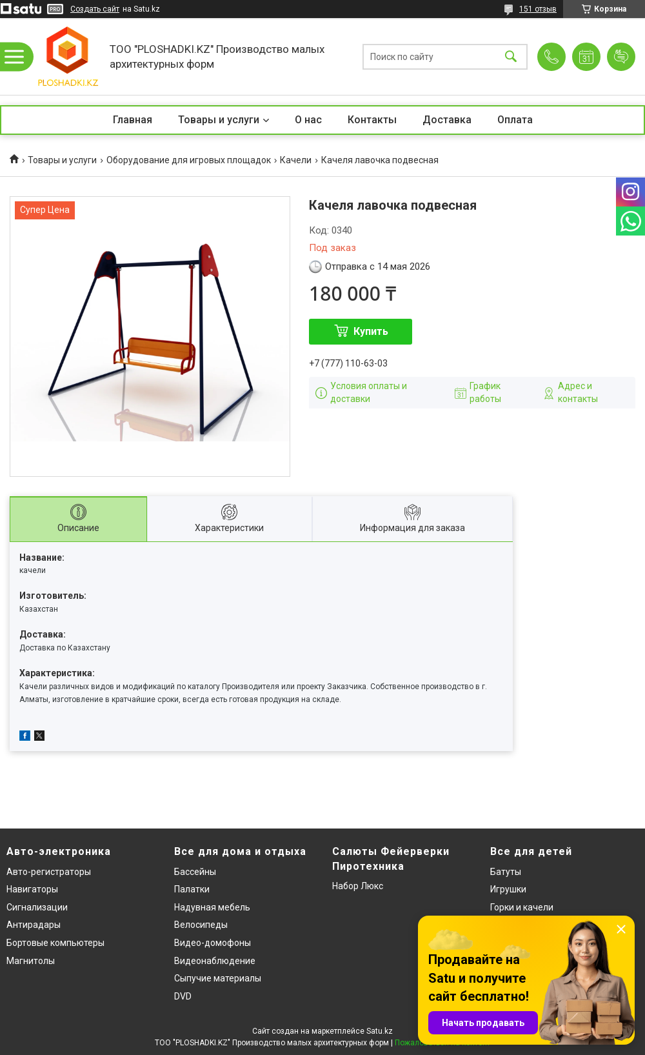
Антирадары (33, 924)
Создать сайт (94, 9)
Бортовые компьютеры (55, 943)
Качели (296, 160)
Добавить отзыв (621, 57)
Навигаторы (32, 889)
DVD (183, 996)
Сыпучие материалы (217, 978)
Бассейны (195, 872)
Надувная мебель (212, 907)
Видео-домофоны (212, 943)
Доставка (446, 120)
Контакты (372, 120)
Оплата (515, 120)
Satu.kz (379, 1031)
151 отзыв (538, 9)
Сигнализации (37, 907)
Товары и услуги (218, 120)
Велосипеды (201, 924)
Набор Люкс (357, 886)
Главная (132, 120)
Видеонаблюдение (214, 961)
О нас (308, 120)
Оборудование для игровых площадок (188, 160)
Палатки (192, 889)
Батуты (505, 872)
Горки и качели (521, 907)
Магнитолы (30, 961)
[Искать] (510, 56)
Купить (370, 331)
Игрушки (508, 889)
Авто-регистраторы (48, 872)
